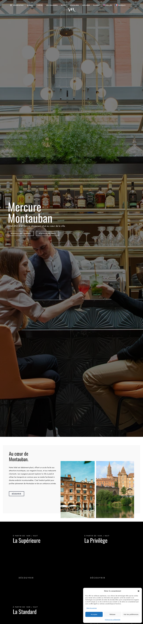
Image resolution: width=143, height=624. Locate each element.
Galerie (96, 5)
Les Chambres (52, 5)
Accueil (30, 5)
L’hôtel (40, 5)
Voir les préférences (131, 614)
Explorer (86, 5)
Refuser (113, 614)
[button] (138, 591)
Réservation (18, 5)
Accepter (94, 614)
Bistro (63, 5)
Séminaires (74, 5)
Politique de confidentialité (112, 620)
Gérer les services (91, 608)
